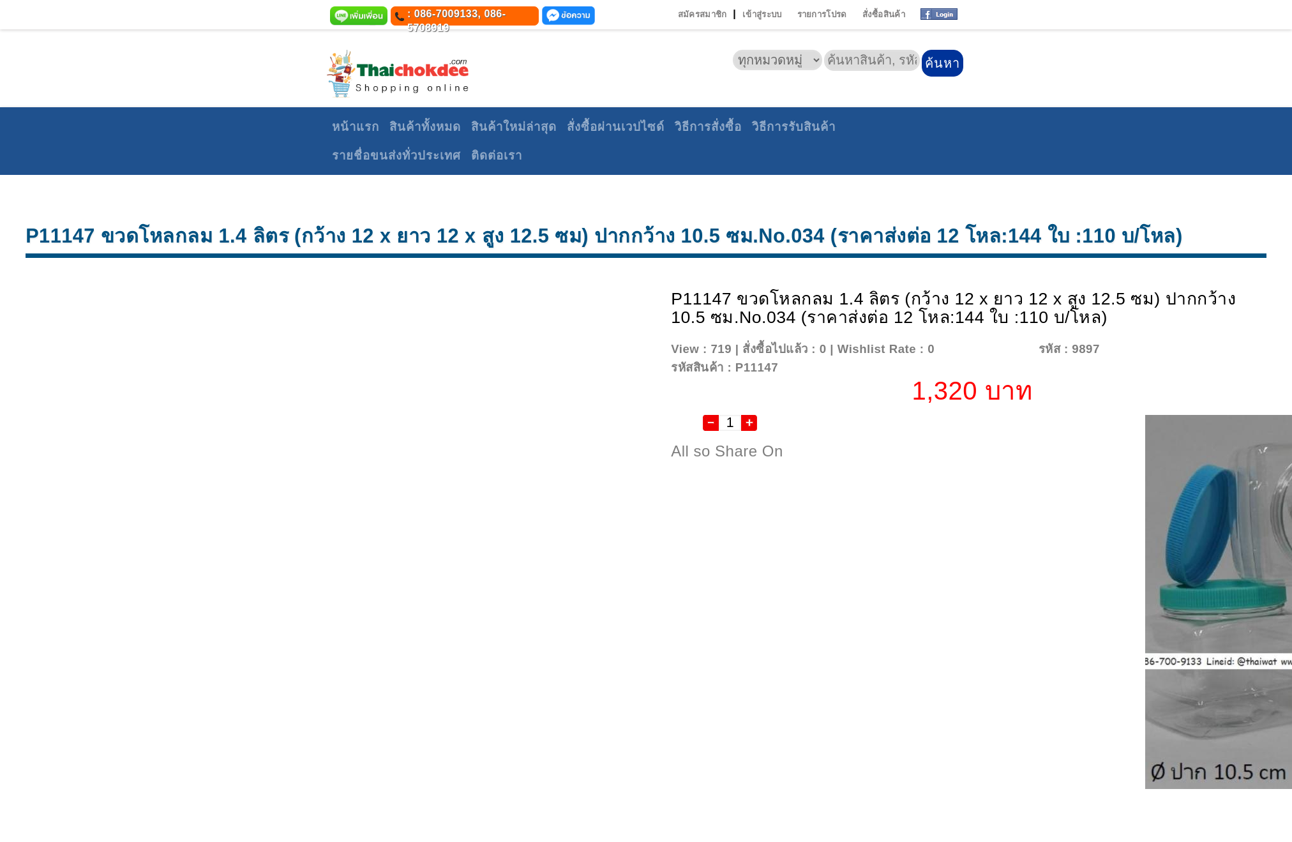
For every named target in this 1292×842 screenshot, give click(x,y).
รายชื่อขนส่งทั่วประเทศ (396, 155)
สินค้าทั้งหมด (425, 126)
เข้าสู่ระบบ (761, 14)
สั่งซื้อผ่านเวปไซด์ (616, 126)
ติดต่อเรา (496, 155)
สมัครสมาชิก (702, 14)
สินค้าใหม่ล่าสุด (514, 126)
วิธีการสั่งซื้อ (708, 126)
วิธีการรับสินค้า (794, 126)
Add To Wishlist (985, 349)
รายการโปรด (822, 14)
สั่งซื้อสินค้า (883, 14)
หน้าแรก (355, 126)
